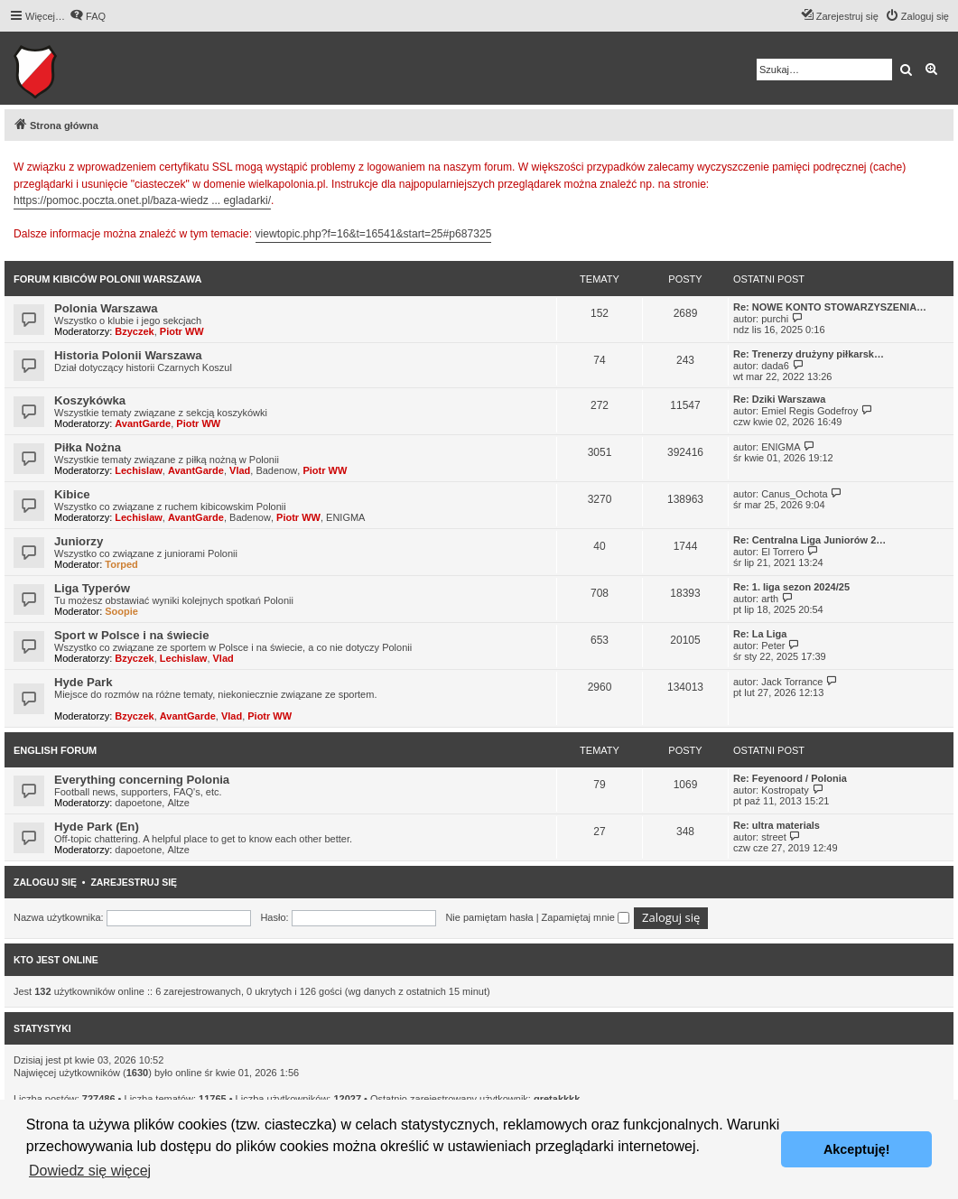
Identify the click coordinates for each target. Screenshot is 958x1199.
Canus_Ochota (794, 493)
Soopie (121, 611)
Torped (121, 564)
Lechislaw (139, 470)
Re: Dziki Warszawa (779, 399)
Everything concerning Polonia (141, 779)
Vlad (239, 470)
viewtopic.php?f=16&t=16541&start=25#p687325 (374, 234)
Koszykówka (90, 400)
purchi (774, 318)
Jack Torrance (792, 681)
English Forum (55, 750)
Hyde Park (83, 682)
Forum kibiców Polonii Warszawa (107, 279)
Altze (178, 802)
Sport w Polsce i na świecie (131, 635)
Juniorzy (78, 541)
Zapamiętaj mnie (585, 917)
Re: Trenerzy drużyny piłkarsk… (808, 354)
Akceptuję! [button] (856, 1149)
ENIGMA (780, 446)
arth (769, 598)
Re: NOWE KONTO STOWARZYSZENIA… (829, 307)
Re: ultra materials (776, 825)
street (773, 837)
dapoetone (138, 802)
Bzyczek (134, 331)
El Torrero (782, 551)
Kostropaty (785, 790)
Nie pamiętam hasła (489, 917)
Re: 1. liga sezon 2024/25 (791, 586)
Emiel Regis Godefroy (809, 410)
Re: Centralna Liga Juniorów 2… (809, 539)
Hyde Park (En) (96, 826)
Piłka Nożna (87, 447)
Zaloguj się (45, 882)
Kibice (72, 494)
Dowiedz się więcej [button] (90, 1170)
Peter (773, 645)
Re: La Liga (759, 633)
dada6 (775, 365)
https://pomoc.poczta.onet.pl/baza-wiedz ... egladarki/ (142, 200)
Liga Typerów (92, 588)
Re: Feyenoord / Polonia (790, 778)
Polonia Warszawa (106, 308)
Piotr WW (182, 331)
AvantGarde (143, 423)
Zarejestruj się (133, 882)
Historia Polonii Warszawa (128, 355)
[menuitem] (88, 16)
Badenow (276, 470)
